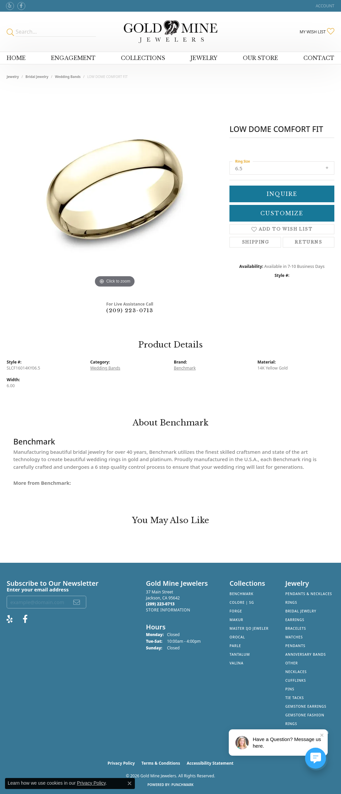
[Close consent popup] (130, 783)
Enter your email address (38, 589)
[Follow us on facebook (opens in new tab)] (21, 6)
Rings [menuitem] (291, 602)
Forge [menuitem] (235, 611)
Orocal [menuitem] (237, 637)
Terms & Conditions (161, 763)
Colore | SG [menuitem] (241, 602)
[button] (324, 6)
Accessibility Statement (210, 763)
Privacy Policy (121, 763)
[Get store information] (168, 610)
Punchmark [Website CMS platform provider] (182, 784)
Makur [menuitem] (236, 619)
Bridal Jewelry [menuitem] (300, 611)
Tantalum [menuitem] (239, 654)
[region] (115, 189)
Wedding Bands (68, 76)
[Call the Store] (160, 604)
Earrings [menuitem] (294, 619)
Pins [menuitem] (289, 689)
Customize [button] (281, 213)
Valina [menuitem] (236, 663)
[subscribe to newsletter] (77, 602)
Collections (143, 58)
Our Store (260, 58)
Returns (308, 242)
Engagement (73, 58)
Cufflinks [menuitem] (295, 680)
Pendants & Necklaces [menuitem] (308, 593)
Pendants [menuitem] (295, 645)
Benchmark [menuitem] (241, 593)
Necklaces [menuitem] (296, 671)
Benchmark (185, 368)
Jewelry (203, 58)
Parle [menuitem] (235, 645)
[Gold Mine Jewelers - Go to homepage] (170, 32)
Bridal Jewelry (37, 76)
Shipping (255, 242)
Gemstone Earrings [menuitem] (305, 706)
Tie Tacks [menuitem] (294, 697)
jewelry (13, 76)
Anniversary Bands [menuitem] (305, 654)
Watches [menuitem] (294, 637)
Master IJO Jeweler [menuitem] (248, 628)
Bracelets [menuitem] (295, 628)
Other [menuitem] (291, 663)
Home (16, 58)
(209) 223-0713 (129, 310)
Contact (318, 58)
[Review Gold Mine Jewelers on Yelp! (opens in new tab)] (10, 6)
